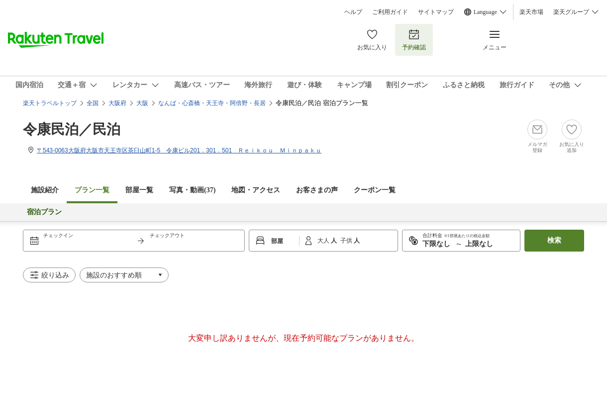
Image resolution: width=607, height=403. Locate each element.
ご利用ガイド (390, 11)
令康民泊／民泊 (71, 129)
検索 (554, 240)
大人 (324, 240)
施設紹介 (45, 190)
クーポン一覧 (375, 190)
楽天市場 (531, 11)
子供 (347, 240)
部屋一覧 (139, 190)
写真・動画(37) (192, 190)
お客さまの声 (317, 190)
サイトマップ (436, 11)
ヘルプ (353, 11)
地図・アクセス (255, 190)
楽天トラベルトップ (50, 103)
